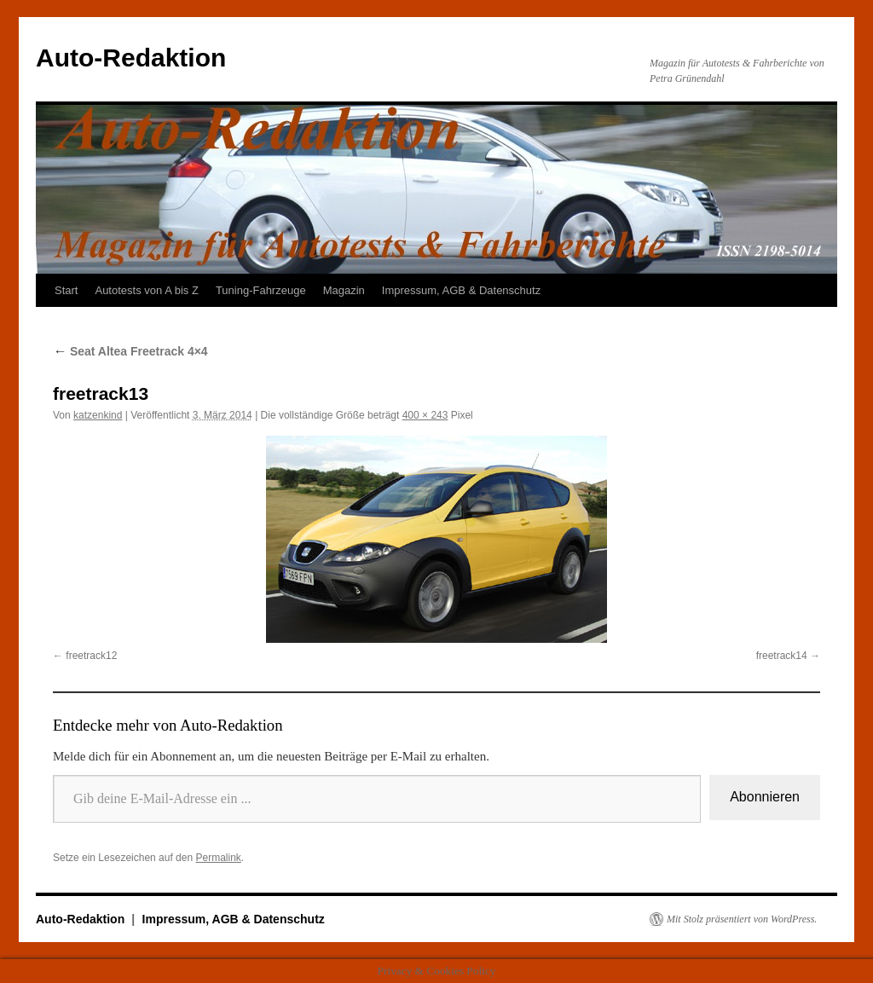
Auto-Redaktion (131, 57)
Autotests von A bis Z (146, 290)
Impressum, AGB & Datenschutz (461, 290)
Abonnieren (765, 796)
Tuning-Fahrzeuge (261, 290)
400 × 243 (425, 415)
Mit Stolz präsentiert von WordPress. (742, 919)
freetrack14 (781, 656)
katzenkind (97, 415)
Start (66, 290)
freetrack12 (91, 656)
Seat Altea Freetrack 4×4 (130, 351)
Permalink (217, 858)
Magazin (344, 290)
